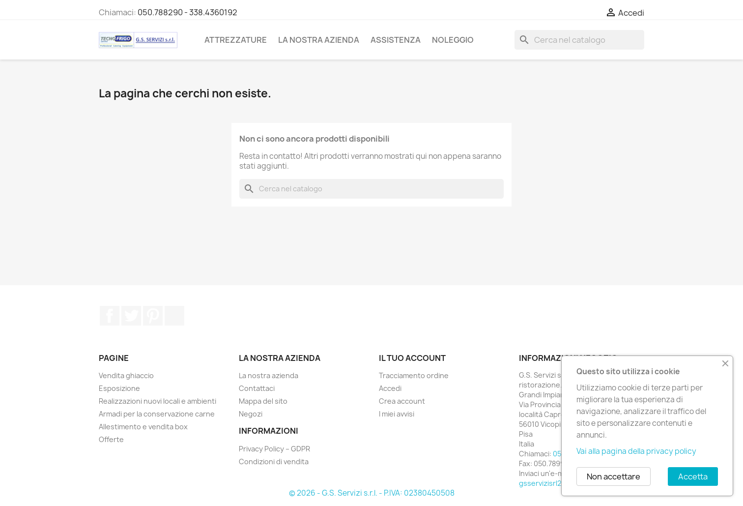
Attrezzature (235, 39)
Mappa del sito (263, 401)
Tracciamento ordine (414, 375)
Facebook (109, 316)
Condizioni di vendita (274, 461)
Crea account (402, 401)
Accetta (693, 476)
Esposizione (119, 388)
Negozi (250, 413)
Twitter (131, 316)
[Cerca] (579, 40)
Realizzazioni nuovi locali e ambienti (157, 401)
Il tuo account (412, 358)
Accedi (390, 388)
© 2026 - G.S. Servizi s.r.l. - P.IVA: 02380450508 (372, 493)
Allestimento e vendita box (143, 426)
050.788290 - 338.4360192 (187, 12)
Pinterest (153, 316)
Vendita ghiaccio (126, 375)
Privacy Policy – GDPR (274, 448)
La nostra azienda (318, 39)
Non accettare (613, 476)
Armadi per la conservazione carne (157, 413)
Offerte (111, 439)
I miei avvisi (396, 413)
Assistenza (396, 39)
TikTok (174, 316)
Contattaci (257, 388)
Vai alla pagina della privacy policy (636, 451)
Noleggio (453, 39)
